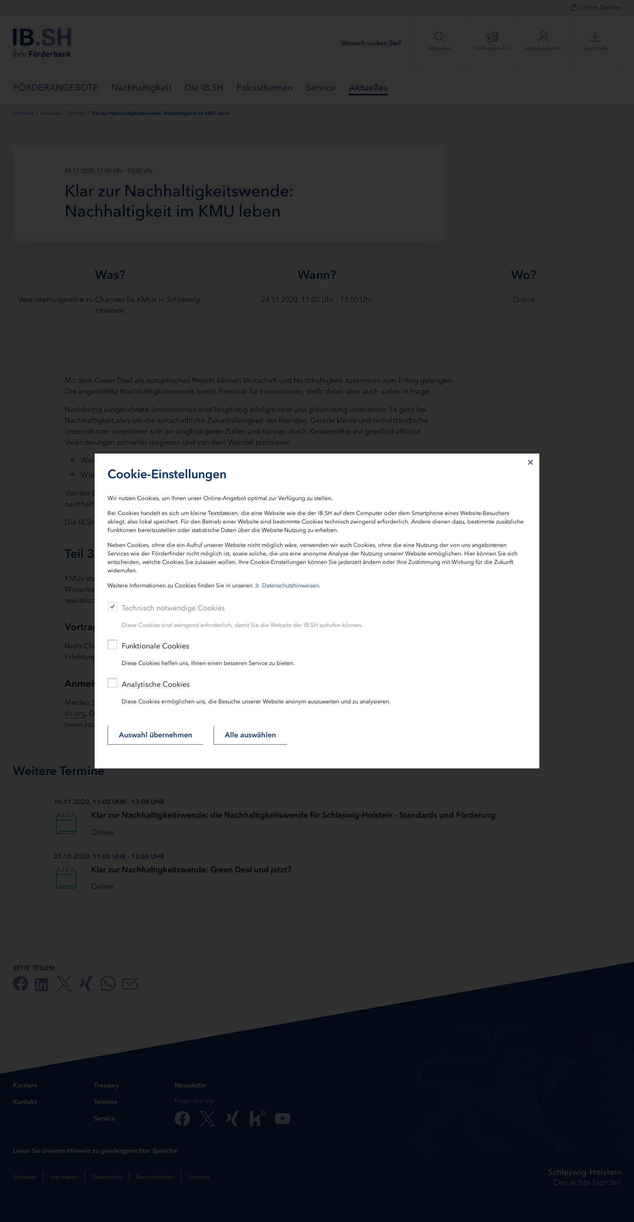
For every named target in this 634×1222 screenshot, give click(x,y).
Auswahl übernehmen (155, 734)
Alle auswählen (250, 734)
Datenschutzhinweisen (290, 585)
